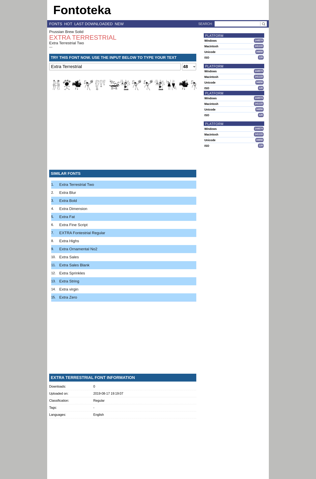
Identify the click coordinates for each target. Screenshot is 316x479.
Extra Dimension (73, 209)
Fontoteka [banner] (82, 10)
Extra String (69, 281)
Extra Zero (68, 297)
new (119, 24)
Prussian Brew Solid (66, 32)
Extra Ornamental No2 (78, 249)
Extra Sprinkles (72, 273)
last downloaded (93, 24)
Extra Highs (69, 241)
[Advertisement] (122, 137)
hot (68, 24)
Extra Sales (69, 257)
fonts (55, 24)
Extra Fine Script (73, 225)
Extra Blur (67, 192)
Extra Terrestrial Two (66, 43)
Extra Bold (68, 201)
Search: (205, 24)
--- (50, 47)
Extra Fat (67, 217)
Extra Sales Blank (74, 265)
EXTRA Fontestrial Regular (82, 233)
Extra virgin (68, 289)
